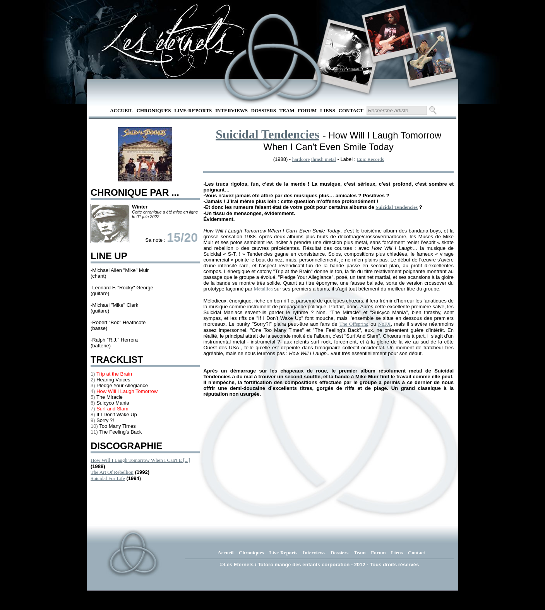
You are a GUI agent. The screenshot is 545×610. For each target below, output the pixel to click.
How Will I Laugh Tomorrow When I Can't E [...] (140, 460)
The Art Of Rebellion (112, 472)
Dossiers (263, 110)
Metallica (263, 289)
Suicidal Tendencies (267, 134)
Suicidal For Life (108, 478)
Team (287, 110)
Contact (351, 110)
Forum (307, 110)
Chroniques (154, 110)
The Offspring (353, 324)
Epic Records (370, 159)
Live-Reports (193, 110)
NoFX (384, 324)
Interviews (231, 110)
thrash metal (323, 159)
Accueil (121, 110)
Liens (327, 110)
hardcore (301, 159)
